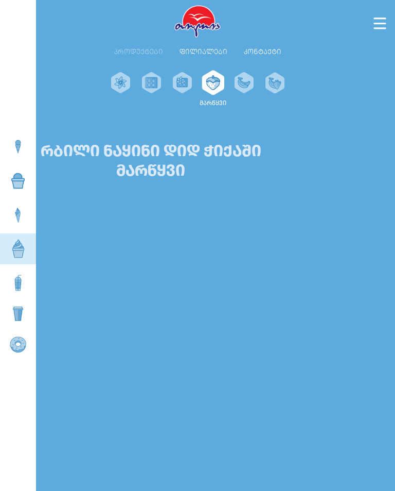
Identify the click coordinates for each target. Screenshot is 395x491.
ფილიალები (203, 51)
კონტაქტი (262, 51)
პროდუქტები (138, 51)
